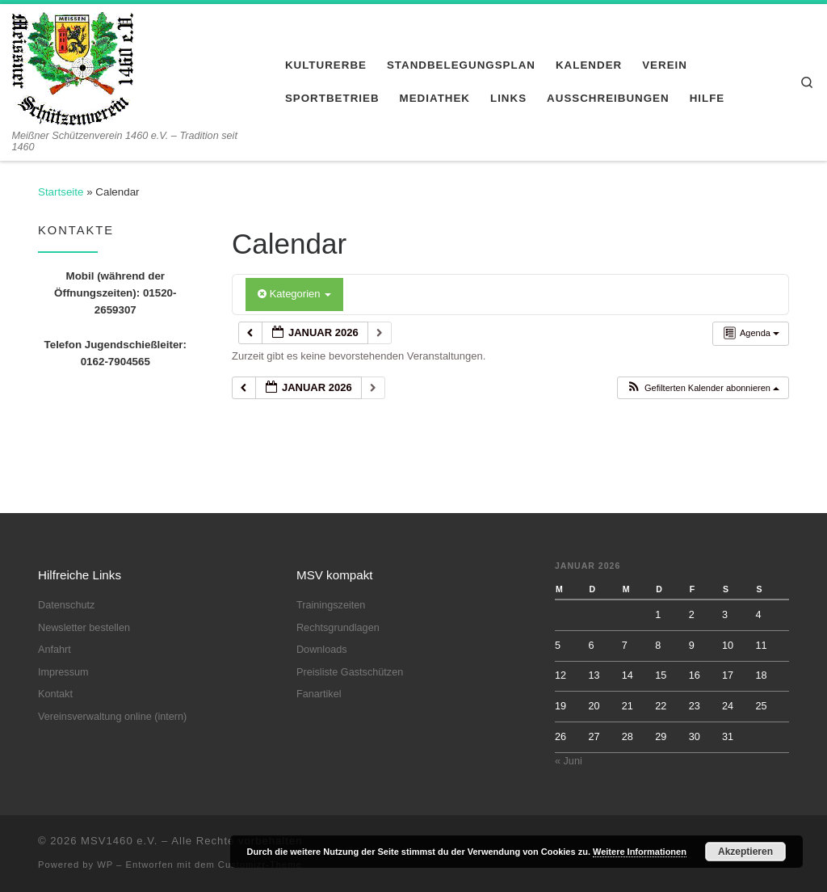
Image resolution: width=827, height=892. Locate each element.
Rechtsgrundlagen (338, 627)
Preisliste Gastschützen (349, 672)
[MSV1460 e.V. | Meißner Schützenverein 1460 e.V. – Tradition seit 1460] (72, 66)
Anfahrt (54, 649)
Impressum (63, 672)
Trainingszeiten (330, 605)
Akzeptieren (745, 851)
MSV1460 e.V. (119, 841)
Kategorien (294, 294)
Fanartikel (319, 694)
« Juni (568, 761)
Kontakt (55, 694)
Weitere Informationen (639, 851)
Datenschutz (66, 605)
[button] (702, 388)
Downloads (321, 649)
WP (105, 864)
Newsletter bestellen (84, 627)
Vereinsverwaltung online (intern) (112, 716)
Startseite (60, 192)
